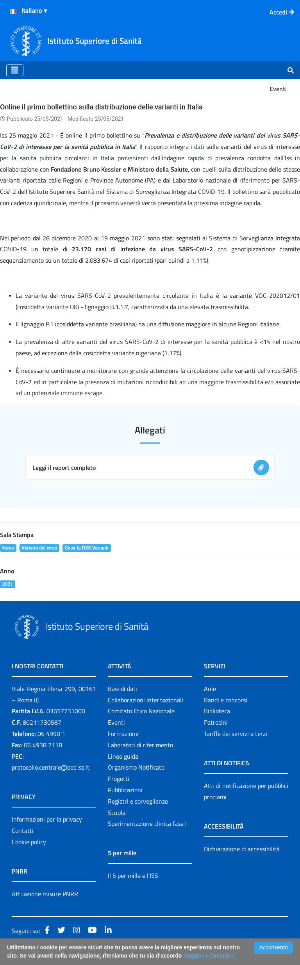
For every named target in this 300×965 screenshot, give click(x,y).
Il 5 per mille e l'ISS (133, 875)
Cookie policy (29, 842)
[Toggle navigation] (14, 70)
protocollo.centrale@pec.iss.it (50, 767)
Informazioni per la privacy (47, 819)
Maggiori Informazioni (209, 955)
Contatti (23, 830)
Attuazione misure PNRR (45, 894)
